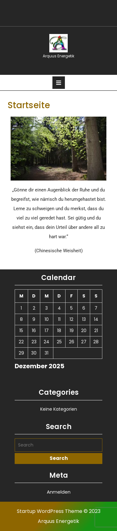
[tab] (58, 82)
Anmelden (59, 492)
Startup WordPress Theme (49, 511)
